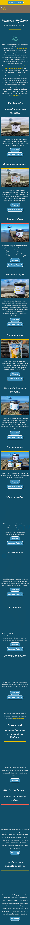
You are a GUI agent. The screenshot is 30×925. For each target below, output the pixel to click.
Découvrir (15, 150)
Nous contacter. (15, 95)
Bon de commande (18, 719)
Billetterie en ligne (15, 2)
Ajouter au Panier (14, 154)
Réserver (14, 853)
